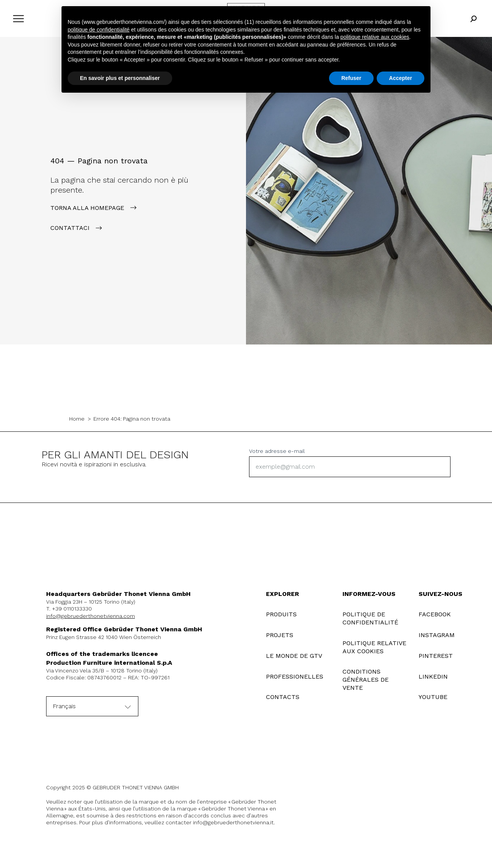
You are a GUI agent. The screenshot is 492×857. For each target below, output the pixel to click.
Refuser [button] (351, 78)
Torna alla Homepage (87, 207)
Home (77, 419)
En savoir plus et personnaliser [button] (120, 78)
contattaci (70, 227)
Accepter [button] (400, 78)
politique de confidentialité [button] (99, 30)
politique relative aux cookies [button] (375, 37)
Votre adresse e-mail (277, 451)
